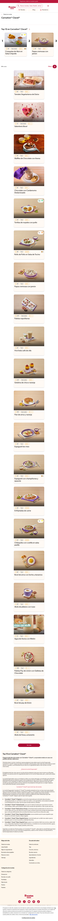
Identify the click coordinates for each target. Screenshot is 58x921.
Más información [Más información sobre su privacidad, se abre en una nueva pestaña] (47, 914)
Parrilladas (4, 887)
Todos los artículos (34, 852)
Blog (33, 10)
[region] (29, 913)
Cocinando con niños (34, 870)
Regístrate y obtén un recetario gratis (29, 1)
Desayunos (4, 882)
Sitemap (3, 865)
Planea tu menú (5, 862)
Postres (3, 892)
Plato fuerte (4, 890)
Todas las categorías (6, 879)
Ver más (29, 745)
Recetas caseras (33, 860)
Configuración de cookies (28, 918)
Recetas (21, 10)
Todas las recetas (8, 14)
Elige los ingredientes (7, 857)
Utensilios (31, 868)
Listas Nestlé (4, 854)
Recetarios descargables (7, 860)
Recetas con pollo (6, 884)
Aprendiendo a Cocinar (35, 862)
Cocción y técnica (33, 857)
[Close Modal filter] (55, 66)
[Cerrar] (55, 908)
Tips (30, 854)
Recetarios (44, 10)
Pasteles (3, 895)
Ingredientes (32, 865)
